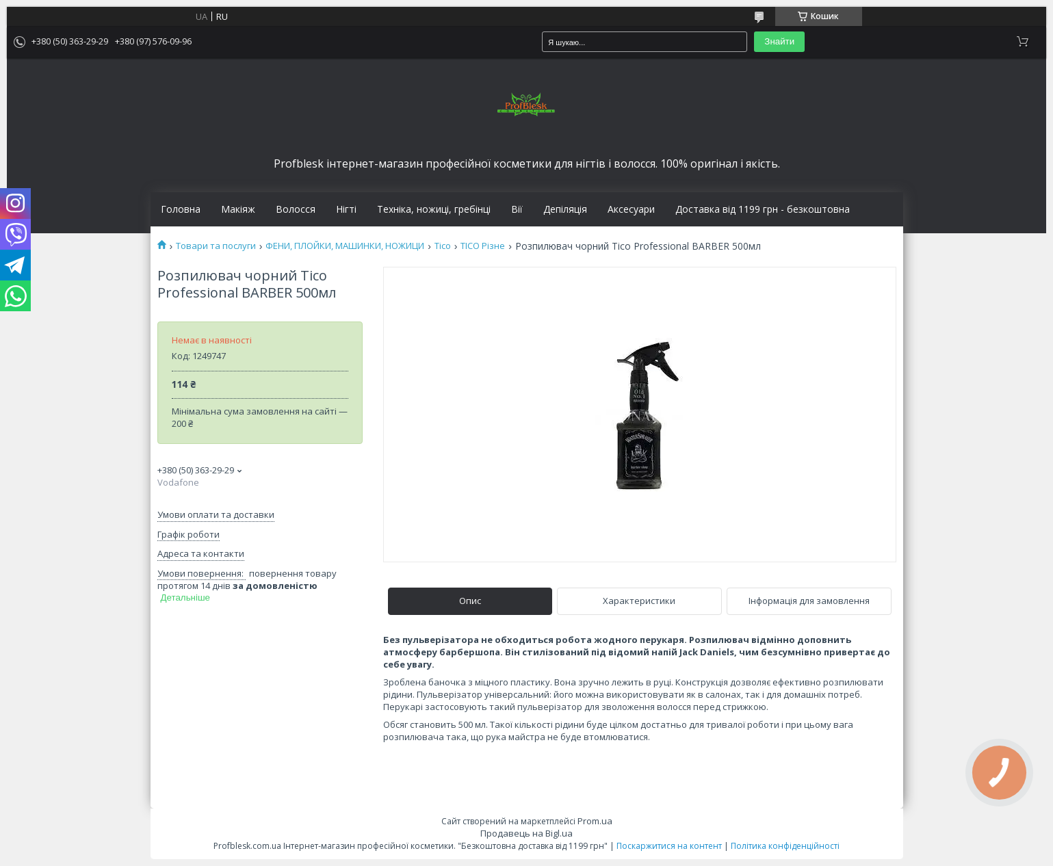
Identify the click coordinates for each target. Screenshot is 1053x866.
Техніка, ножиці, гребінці (434, 209)
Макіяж (238, 209)
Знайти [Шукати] (779, 41)
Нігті (346, 209)
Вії (517, 209)
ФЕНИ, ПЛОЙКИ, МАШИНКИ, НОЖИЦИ (344, 246)
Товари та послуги (216, 246)
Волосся (295, 209)
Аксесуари (631, 209)
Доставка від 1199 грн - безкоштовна (762, 209)
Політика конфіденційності (785, 846)
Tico (442, 246)
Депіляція (565, 209)
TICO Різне (482, 246)
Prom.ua (594, 821)
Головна (180, 209)
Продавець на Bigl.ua (526, 833)
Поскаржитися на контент (669, 846)
